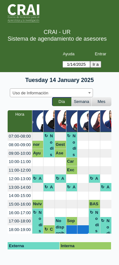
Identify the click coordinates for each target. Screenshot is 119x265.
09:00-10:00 (20, 153)
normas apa (37, 145)
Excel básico (71, 170)
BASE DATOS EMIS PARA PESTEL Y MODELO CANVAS (94, 204)
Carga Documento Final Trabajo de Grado (71, 162)
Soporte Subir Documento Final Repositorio (71, 221)
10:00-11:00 (20, 161)
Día (61, 101)
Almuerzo (41, 179)
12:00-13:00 (20, 178)
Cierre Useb (51, 230)
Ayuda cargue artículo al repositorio (37, 154)
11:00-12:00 (20, 170)
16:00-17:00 (20, 212)
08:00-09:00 (20, 144)
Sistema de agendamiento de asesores (57, 39)
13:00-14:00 (20, 187)
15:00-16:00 (20, 204)
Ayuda (69, 53)
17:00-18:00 (20, 221)
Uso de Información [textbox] (31, 93)
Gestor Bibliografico (60, 145)
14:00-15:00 (20, 195)
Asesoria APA (60, 154)
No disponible (52, 145)
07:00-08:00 (20, 136)
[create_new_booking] (37, 136)
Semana (81, 101)
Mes (102, 101)
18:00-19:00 (20, 229)
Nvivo (37, 204)
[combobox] (51, 92)
